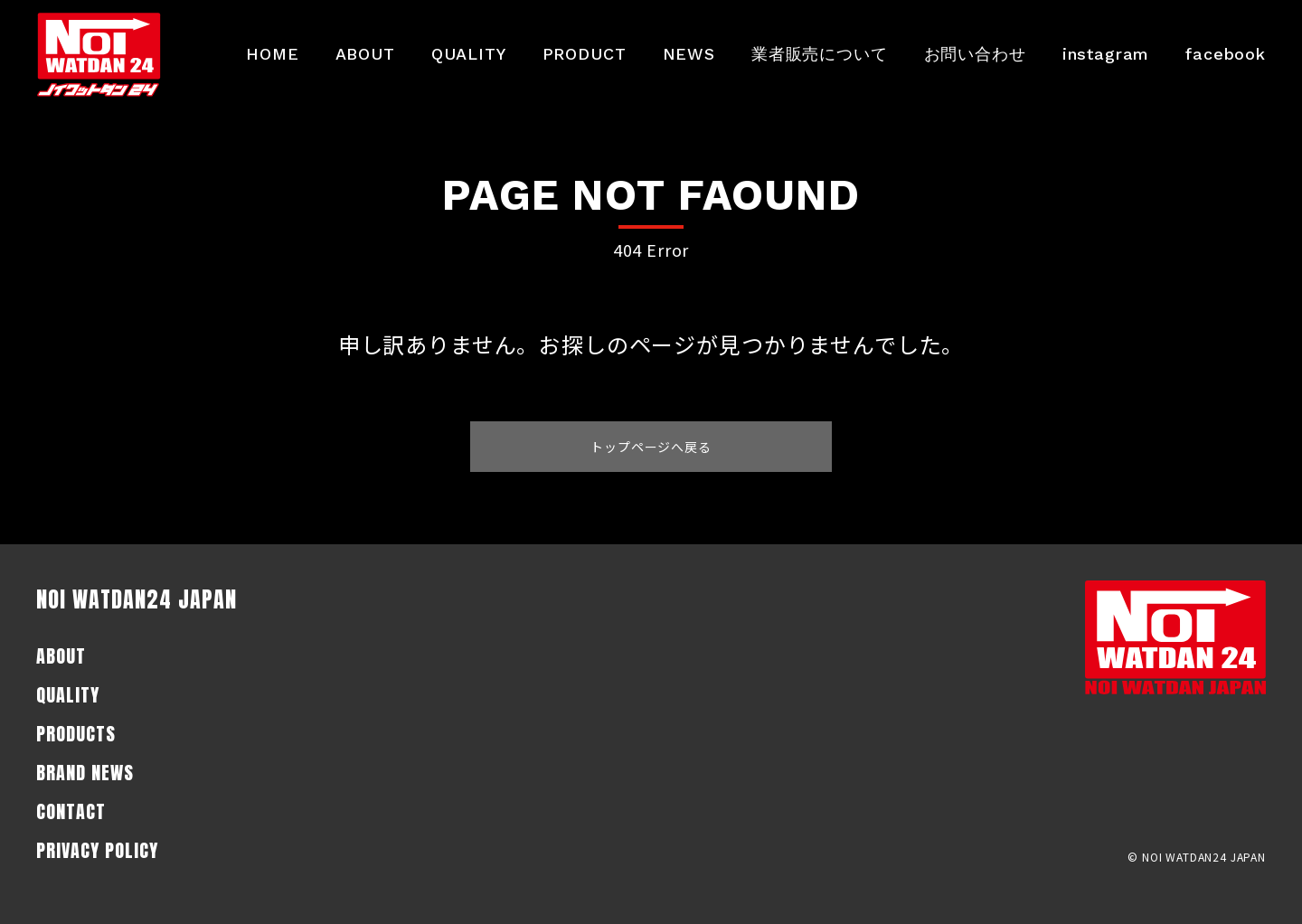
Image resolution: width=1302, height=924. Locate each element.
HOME (272, 53)
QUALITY (468, 53)
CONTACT (71, 811)
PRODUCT (584, 53)
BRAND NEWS (85, 773)
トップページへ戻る (651, 447)
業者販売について (819, 53)
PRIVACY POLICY (97, 850)
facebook (1225, 53)
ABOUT (365, 53)
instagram (1106, 53)
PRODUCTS (76, 734)
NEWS (689, 53)
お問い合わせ (975, 53)
